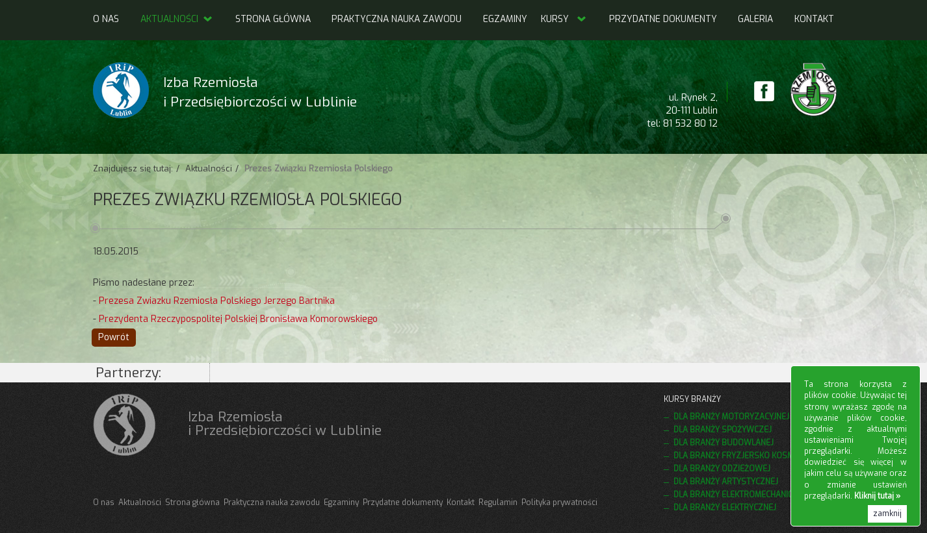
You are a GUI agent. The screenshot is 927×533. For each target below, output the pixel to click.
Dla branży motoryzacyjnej (731, 417)
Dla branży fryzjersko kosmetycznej (751, 456)
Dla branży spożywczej (722, 430)
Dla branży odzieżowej (721, 469)
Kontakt (814, 19)
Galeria (755, 19)
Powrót (113, 337)
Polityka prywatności (559, 502)
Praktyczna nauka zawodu (397, 19)
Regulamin (497, 502)
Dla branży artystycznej (725, 482)
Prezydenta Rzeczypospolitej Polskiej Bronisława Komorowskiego (238, 319)
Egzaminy (505, 19)
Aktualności (177, 19)
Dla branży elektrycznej (724, 507)
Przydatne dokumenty (663, 19)
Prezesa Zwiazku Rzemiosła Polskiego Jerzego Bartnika (217, 301)
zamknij (887, 513)
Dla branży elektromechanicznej (742, 495)
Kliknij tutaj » (877, 496)
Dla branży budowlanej (723, 443)
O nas (106, 19)
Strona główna (273, 19)
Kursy (555, 19)
